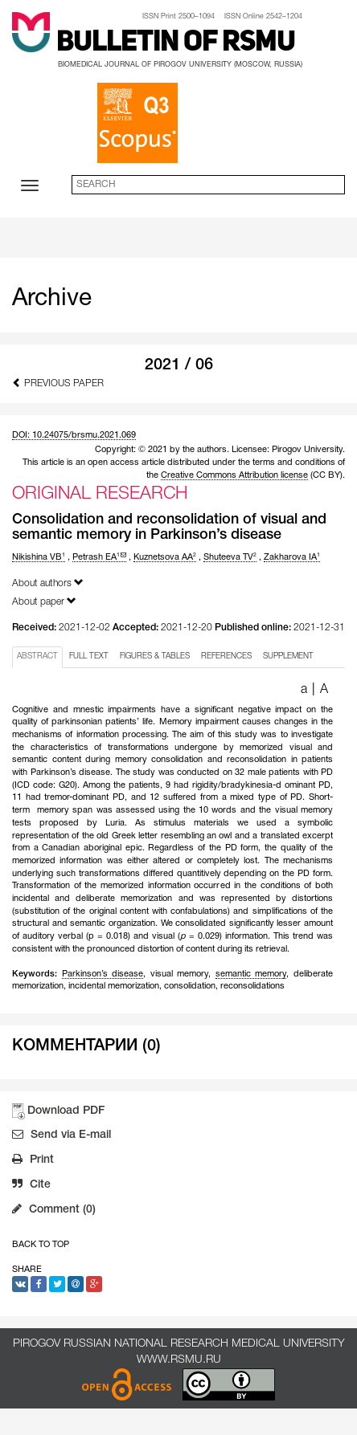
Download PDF (66, 1111)
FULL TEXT (89, 656)
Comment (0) (54, 1211)
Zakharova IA (292, 557)
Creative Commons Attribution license (234, 475)
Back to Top (40, 1245)
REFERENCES (226, 656)
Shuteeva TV (229, 557)
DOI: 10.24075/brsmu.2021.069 (74, 435)
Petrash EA (99, 557)
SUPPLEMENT (288, 656)
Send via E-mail (61, 1136)
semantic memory (251, 974)
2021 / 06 (179, 365)
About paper (44, 601)
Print (33, 1161)
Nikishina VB (38, 557)
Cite (31, 1186)
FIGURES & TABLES (155, 656)
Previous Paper (58, 382)
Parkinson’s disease (103, 974)
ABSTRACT (37, 656)
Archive (52, 299)
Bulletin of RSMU (175, 43)
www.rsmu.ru (179, 1360)
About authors (48, 582)
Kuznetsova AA (164, 557)
